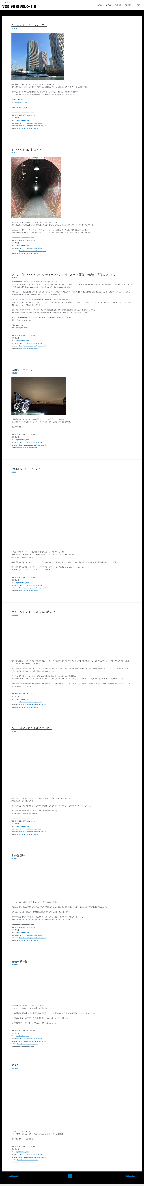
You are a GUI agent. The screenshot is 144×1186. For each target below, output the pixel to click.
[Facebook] (66, 1183)
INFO (108, 5)
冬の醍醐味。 (18, 852)
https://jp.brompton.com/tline (20, 326)
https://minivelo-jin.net (23, 120)
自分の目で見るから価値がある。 (29, 725)
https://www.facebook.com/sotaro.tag (31, 123)
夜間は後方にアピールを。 (26, 467)
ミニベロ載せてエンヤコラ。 (27, 25)
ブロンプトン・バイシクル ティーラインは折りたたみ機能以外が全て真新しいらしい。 (59, 273)
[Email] (78, 1183)
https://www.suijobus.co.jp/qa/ (21, 102)
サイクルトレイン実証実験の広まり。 (32, 609)
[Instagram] (70, 1183)
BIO (139, 5)
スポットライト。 (21, 368)
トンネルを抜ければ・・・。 (27, 149)
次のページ (130, 1172)
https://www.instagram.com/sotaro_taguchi (33, 125)
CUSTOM (132, 5)
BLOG (115, 5)
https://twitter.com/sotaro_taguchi (28, 128)
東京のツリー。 (19, 1061)
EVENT (122, 5)
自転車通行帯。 (19, 958)
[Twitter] (74, 1183)
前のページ (14, 1172)
